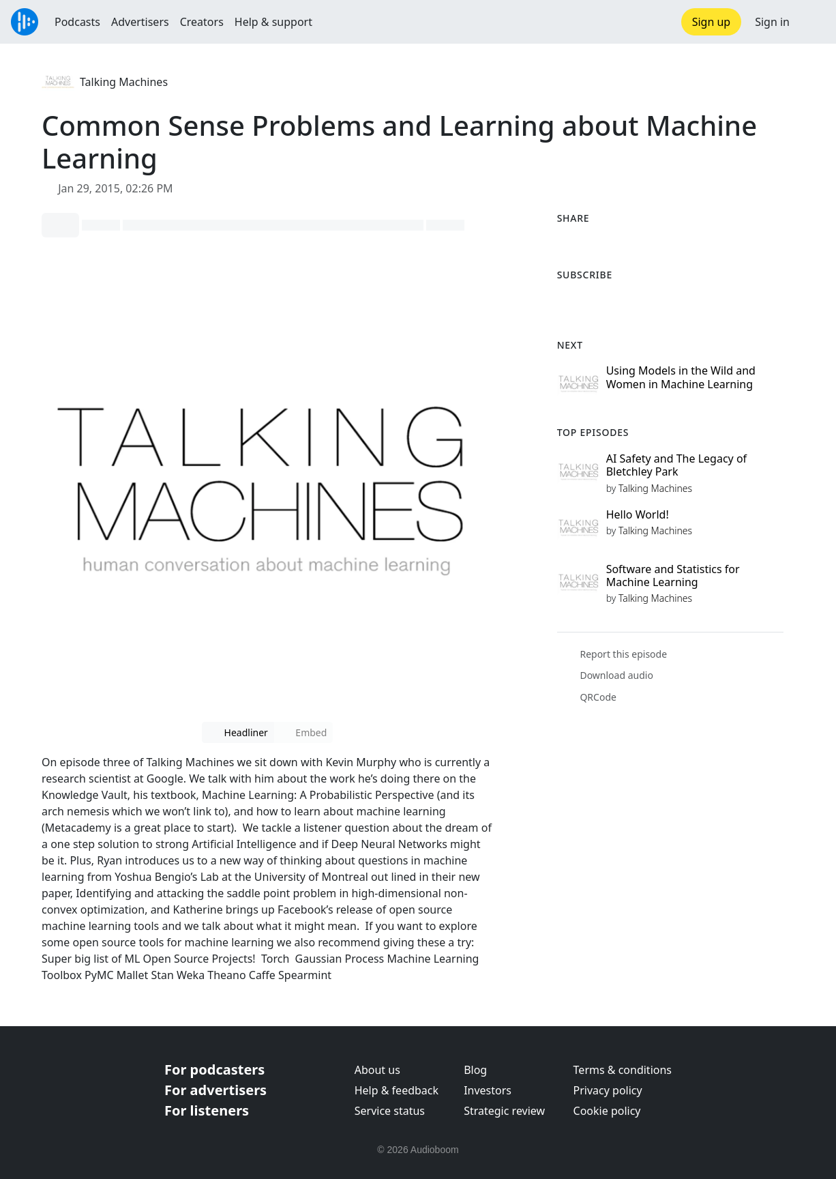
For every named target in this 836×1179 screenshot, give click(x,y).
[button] (813, 21)
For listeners (206, 1110)
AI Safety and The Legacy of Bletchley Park (676, 465)
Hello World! (637, 514)
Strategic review (504, 1110)
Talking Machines (124, 81)
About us (377, 1069)
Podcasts (77, 21)
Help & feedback (396, 1090)
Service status (390, 1110)
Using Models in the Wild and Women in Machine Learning (681, 377)
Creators (202, 21)
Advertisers (140, 21)
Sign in (772, 21)
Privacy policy (607, 1090)
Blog (475, 1069)
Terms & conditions (622, 1069)
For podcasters (214, 1069)
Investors (487, 1090)
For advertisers (215, 1090)
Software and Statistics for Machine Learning (673, 576)
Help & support (273, 21)
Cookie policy (607, 1110)
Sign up (711, 21)
